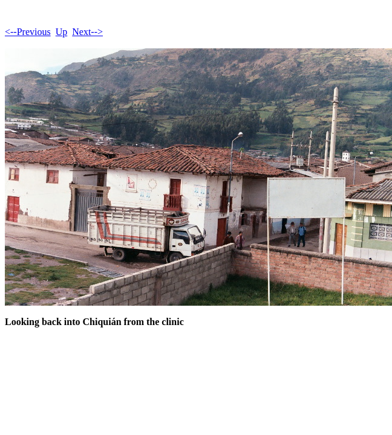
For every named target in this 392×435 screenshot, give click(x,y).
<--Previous (28, 32)
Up (62, 32)
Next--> (87, 32)
